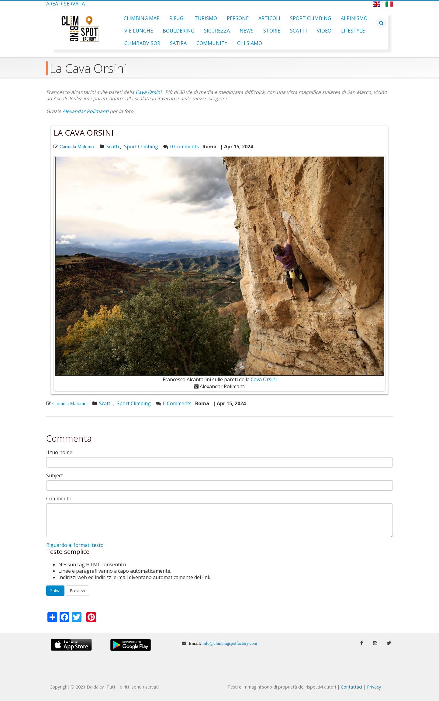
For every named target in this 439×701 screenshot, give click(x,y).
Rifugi (177, 18)
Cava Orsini (148, 92)
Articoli (269, 18)
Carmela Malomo (77, 146)
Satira (178, 43)
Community (211, 43)
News (247, 30)
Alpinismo (354, 18)
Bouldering (178, 30)
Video (324, 30)
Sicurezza (217, 30)
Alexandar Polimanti (85, 111)
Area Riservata (65, 3)
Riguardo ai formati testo (75, 545)
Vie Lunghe (138, 30)
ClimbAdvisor (142, 43)
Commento (58, 499)
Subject (54, 475)
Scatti (298, 30)
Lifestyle (353, 30)
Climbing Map (142, 18)
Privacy (374, 687)
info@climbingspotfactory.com (229, 643)
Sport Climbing (310, 18)
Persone (238, 18)
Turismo (206, 18)
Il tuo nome (59, 452)
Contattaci (351, 687)
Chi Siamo (249, 43)
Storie (271, 30)
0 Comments (184, 146)
